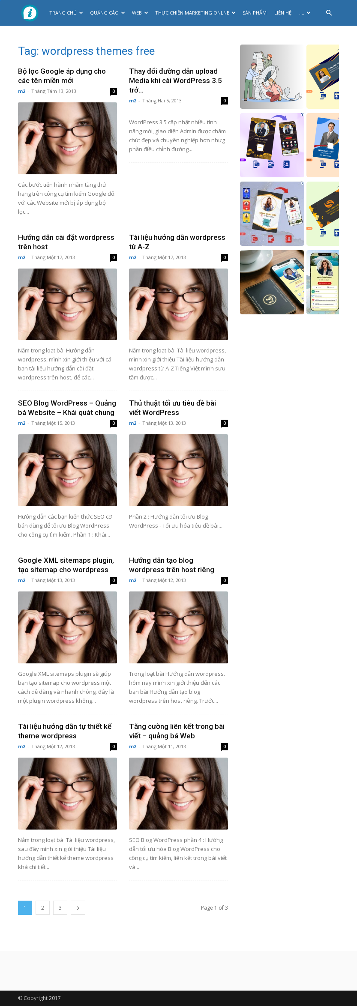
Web (140, 12)
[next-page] (78, 908)
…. (305, 12)
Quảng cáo (107, 12)
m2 (21, 91)
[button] (328, 13)
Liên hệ (282, 12)
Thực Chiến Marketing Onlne (195, 12)
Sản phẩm (255, 12)
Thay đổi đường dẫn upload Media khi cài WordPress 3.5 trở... (175, 80)
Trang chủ (66, 12)
